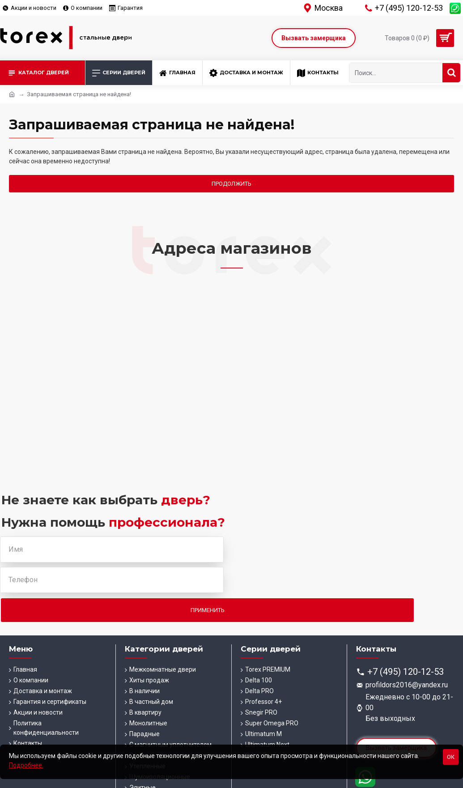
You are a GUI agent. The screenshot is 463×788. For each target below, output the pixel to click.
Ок (451, 757)
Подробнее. (26, 765)
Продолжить (231, 183)
